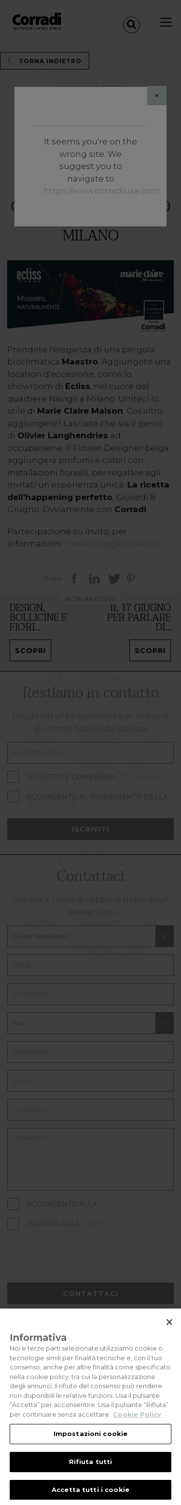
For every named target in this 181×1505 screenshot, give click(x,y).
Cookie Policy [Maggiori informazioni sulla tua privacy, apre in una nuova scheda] (137, 1420)
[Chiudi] (169, 1328)
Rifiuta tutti (90, 1468)
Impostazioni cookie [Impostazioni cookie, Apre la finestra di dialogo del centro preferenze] (90, 1440)
